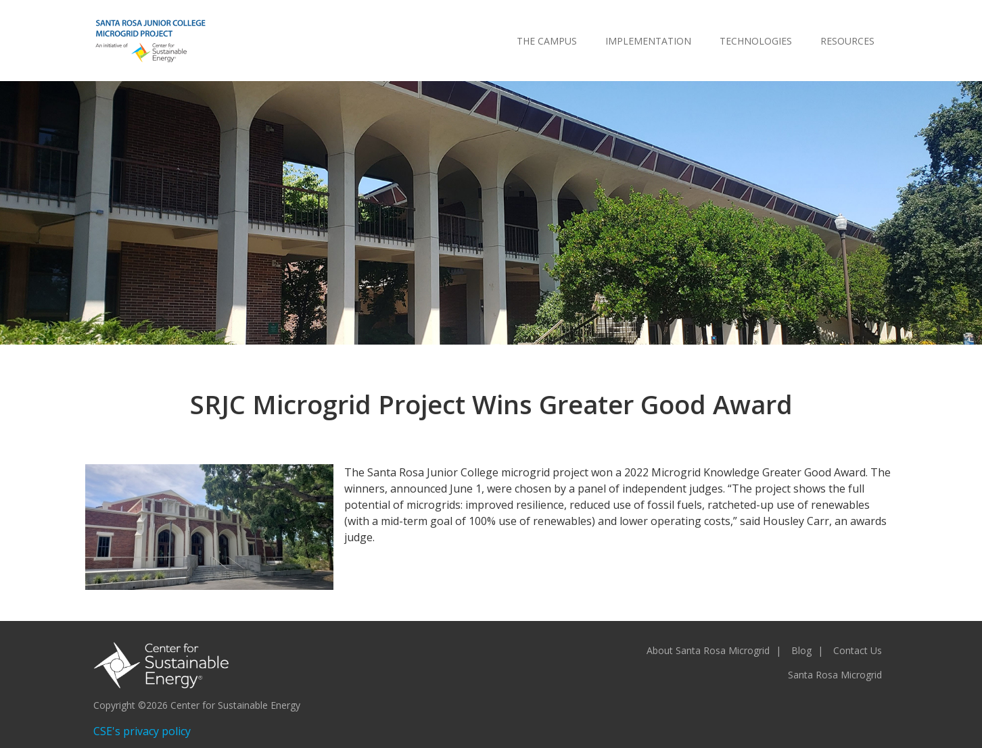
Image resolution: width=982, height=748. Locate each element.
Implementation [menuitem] (648, 40)
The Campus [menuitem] (547, 40)
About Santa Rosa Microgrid (708, 650)
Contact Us (857, 650)
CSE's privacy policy (142, 731)
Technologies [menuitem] (756, 40)
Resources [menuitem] (847, 40)
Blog (801, 650)
